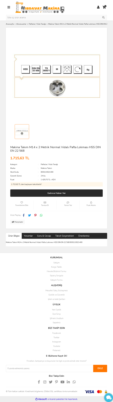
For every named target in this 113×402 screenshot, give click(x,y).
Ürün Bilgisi (14, 235)
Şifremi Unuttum (56, 318)
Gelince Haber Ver (56, 193)
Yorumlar (28, 235)
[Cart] (104, 7)
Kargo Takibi (56, 267)
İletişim (57, 262)
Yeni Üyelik (56, 309)
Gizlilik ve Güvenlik (56, 295)
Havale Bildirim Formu (56, 271)
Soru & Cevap (44, 235)
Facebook (56, 333)
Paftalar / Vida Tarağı (49, 164)
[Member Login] (98, 7)
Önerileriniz (83, 235)
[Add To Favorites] (21, 205)
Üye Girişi (56, 314)
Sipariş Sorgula (56, 275)
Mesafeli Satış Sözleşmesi (56, 290)
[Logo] (40, 7)
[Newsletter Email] (49, 368)
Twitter (56, 337)
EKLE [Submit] (100, 368)
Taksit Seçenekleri (64, 235)
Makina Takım (46, 168)
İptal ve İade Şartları (56, 299)
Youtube (56, 346)
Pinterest (56, 350)
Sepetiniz (56, 322)
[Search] (56, 17)
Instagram (56, 342)
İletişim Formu (56, 280)
